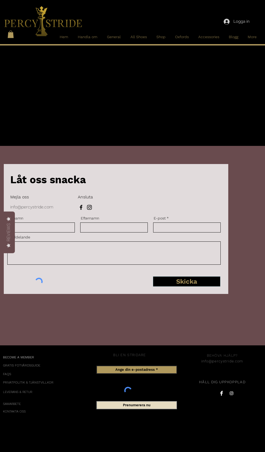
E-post (160, 218)
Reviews (8, 232)
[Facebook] (81, 207)
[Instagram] (89, 207)
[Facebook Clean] (221, 393)
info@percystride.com (31, 206)
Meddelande (19, 237)
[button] (11, 34)
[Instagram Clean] (231, 393)
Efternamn (90, 218)
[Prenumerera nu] (136, 405)
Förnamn (15, 218)
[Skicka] (186, 281)
